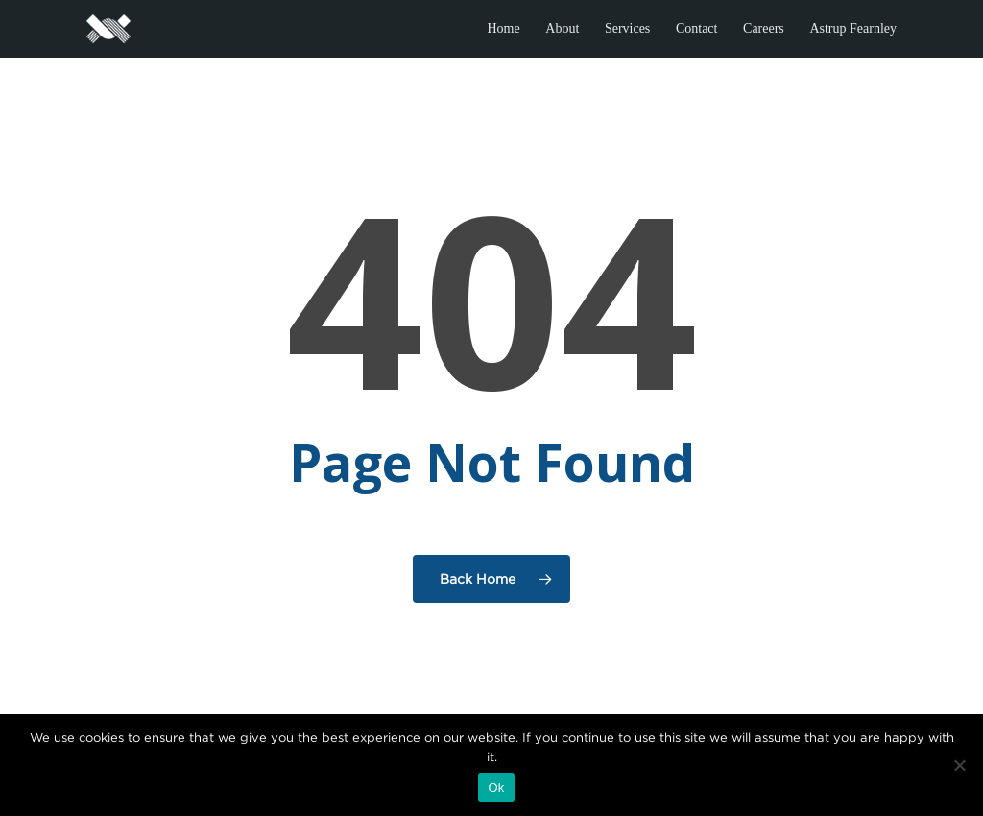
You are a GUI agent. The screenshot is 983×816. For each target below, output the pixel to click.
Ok (496, 787)
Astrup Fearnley (853, 28)
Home (503, 28)
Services (627, 28)
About (562, 28)
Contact (697, 28)
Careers (763, 28)
